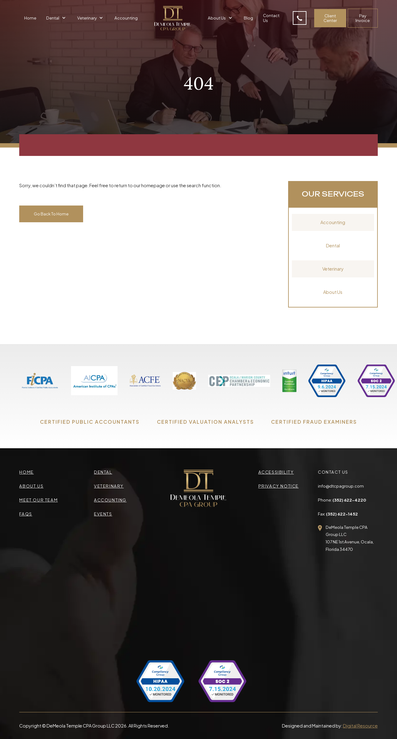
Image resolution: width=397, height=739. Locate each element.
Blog (248, 17)
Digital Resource (360, 725)
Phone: (342, 499)
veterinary (109, 486)
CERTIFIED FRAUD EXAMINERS (314, 422)
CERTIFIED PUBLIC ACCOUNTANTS (90, 422)
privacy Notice (278, 486)
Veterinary (333, 269)
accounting (110, 499)
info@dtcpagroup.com (341, 486)
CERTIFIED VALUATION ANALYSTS (205, 422)
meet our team (38, 499)
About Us (332, 292)
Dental (333, 245)
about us (31, 486)
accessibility (276, 472)
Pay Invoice (362, 18)
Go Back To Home (51, 213)
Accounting (126, 17)
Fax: (338, 513)
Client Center (330, 18)
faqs (25, 513)
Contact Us (271, 18)
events (103, 513)
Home (30, 17)
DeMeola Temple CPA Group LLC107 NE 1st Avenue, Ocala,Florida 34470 (350, 538)
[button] (56, 18)
